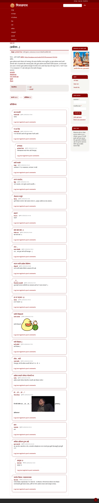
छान (15, 424)
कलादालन (13, 40)
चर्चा (12, 25)
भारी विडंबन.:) (18, 342)
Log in (16, 122)
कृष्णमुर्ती (31, 89)
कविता (12, 29)
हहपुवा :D (20, 460)
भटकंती (13, 36)
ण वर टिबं (17, 129)
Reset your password (79, 120)
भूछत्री (11, 79)
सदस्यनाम (75, 100)
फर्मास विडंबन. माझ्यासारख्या (22, 477)
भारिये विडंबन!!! (18, 314)
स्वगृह (12, 10)
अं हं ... (16, 247)
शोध (85, 5)
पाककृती (13, 32)
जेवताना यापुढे (18, 196)
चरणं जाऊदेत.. (18, 179)
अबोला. (22, 57)
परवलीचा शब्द (76, 106)
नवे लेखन (75, 1)
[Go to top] (96, 500)
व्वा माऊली (17, 112)
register (21, 122)
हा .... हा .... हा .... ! (19, 392)
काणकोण (12, 72)
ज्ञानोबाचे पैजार (18, 52)
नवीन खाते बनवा (78, 117)
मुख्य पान (12, 43)
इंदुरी (30, 87)
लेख (12, 21)
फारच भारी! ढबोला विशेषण (22, 263)
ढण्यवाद (19, 146)
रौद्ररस (11, 81)
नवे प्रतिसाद (14, 17)
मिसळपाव (19, 5)
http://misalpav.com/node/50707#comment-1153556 (41, 57)
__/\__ (16, 280)
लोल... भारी (17, 358)
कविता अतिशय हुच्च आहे (21, 441)
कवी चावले (17, 162)
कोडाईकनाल (13, 74)
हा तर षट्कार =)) (19, 297)
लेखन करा (80, 1)
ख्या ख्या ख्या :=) (19, 230)
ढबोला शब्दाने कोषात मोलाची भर (24, 375)
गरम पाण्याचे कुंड (14, 77)
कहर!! (16, 213)
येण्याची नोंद (85, 1)
